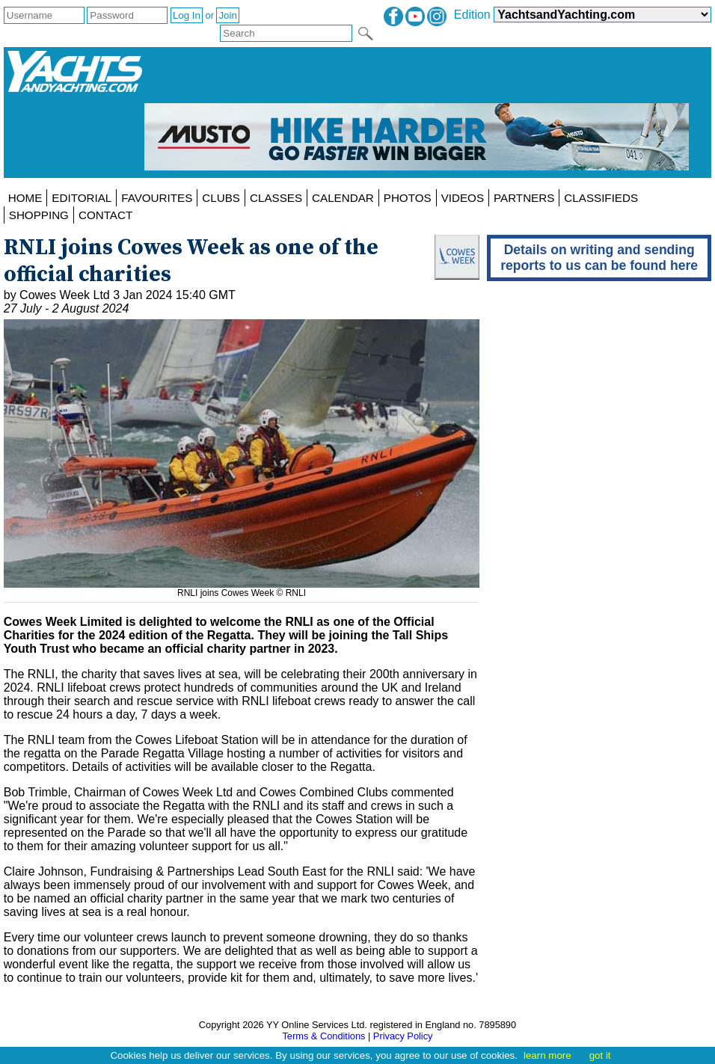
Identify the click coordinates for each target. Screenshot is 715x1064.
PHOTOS (408, 197)
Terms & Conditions (323, 1036)
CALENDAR (343, 197)
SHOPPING (39, 215)
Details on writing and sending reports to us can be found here (599, 257)
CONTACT (105, 215)
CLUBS (221, 197)
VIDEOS (462, 197)
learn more (547, 1055)
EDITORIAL (81, 197)
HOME (25, 197)
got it (600, 1055)
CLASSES (276, 197)
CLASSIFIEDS (601, 197)
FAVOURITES (156, 197)
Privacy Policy (403, 1036)
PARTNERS (524, 197)
